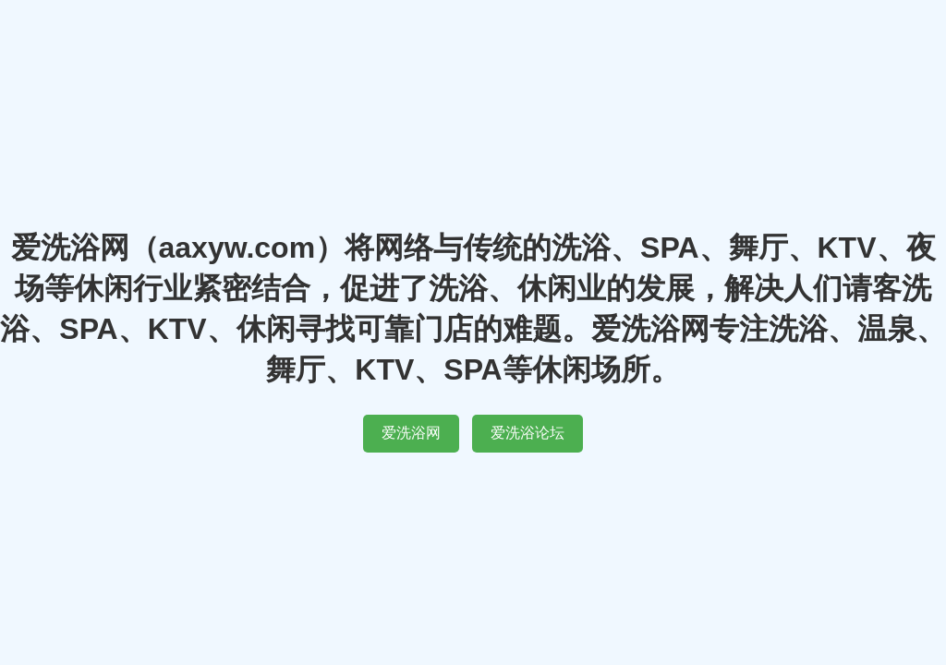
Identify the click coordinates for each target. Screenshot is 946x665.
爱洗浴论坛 (527, 433)
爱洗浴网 (411, 433)
